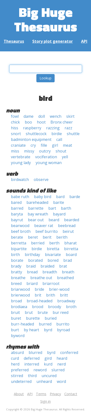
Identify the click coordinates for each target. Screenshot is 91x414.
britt (64, 295)
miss (15, 151)
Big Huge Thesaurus (45, 19)
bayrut (17, 219)
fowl (15, 116)
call (59, 139)
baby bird (42, 196)
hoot (41, 122)
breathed (65, 277)
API (84, 41)
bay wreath (38, 214)
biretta (53, 248)
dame (28, 116)
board (71, 254)
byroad (63, 329)
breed (16, 283)
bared (16, 202)
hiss (14, 128)
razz (68, 128)
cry (33, 145)
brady (16, 266)
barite (58, 202)
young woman (49, 162)
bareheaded (37, 202)
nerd (61, 364)
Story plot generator (52, 41)
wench (55, 116)
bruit (15, 312)
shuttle (73, 133)
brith (50, 295)
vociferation (46, 156)
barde (74, 196)
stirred (17, 375)
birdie (56, 133)
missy (29, 151)
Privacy (55, 394)
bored (53, 260)
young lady (21, 162)
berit (47, 237)
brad (67, 260)
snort (16, 133)
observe (41, 179)
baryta (17, 214)
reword (40, 370)
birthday (32, 254)
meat (67, 145)
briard (32, 283)
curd (15, 358)
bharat (70, 243)
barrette (35, 208)
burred (45, 324)
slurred (58, 370)
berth (54, 243)
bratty (16, 272)
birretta (71, 248)
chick (15, 122)
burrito (62, 324)
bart (52, 208)
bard (60, 196)
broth (71, 306)
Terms (41, 394)
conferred (69, 352)
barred (17, 208)
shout (61, 151)
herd (15, 364)
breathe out (41, 277)
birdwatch (20, 179)
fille (44, 145)
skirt (70, 116)
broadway (66, 301)
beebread (66, 225)
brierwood (20, 295)
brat (63, 266)
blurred (35, 352)
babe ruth (20, 196)
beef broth (21, 231)
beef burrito (46, 231)
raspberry (32, 128)
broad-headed (39, 301)
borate (17, 260)
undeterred (21, 381)
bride (39, 289)
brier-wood (59, 289)
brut (29, 312)
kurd (48, 364)
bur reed (60, 312)
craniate (18, 145)
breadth (49, 272)
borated (35, 260)
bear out (36, 219)
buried (51, 318)
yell (65, 156)
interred (31, 364)
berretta (18, 243)
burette (33, 318)
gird (48, 358)
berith (61, 237)
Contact (70, 394)
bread (32, 272)
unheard (44, 381)
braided (47, 266)
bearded (71, 219)
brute (43, 312)
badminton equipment (31, 139)
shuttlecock (36, 133)
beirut (68, 231)
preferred (20, 370)
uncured (49, 375)
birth (15, 254)
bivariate (53, 254)
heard (62, 358)
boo (28, 122)
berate (17, 237)
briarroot (50, 283)
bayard (59, 214)
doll (41, 116)
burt (15, 329)
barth (66, 208)
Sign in (45, 401)
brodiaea (19, 306)
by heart (31, 329)
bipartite (19, 248)
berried (37, 243)
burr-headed (22, 324)
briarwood (20, 289)
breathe (18, 277)
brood (37, 306)
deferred (32, 358)
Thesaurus (14, 41)
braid (31, 266)
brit (38, 295)
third (32, 375)
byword (18, 335)
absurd (17, 352)
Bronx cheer (61, 122)
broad (16, 301)
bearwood (20, 225)
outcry (45, 151)
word (61, 381)
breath (68, 272)
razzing (53, 128)
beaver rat (43, 225)
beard (54, 219)
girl (55, 145)
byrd (48, 329)
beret (33, 237)
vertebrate (20, 156)
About (19, 394)
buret (16, 318)
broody (54, 306)
